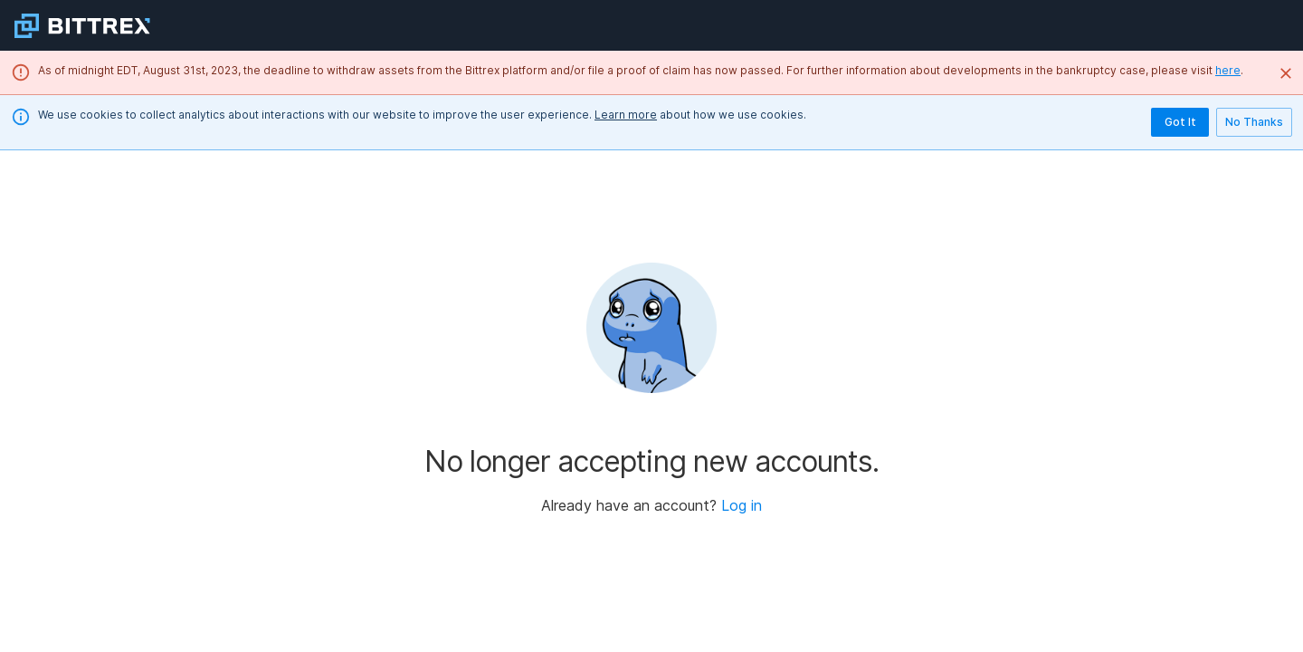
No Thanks (1254, 122)
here (1228, 70)
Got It (1180, 122)
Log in (741, 505)
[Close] (1285, 73)
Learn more (625, 114)
